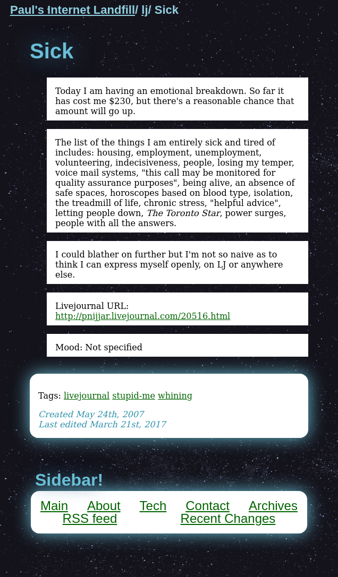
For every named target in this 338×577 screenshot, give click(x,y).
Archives (273, 505)
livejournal (86, 396)
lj (144, 9)
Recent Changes (228, 518)
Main (54, 505)
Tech (153, 505)
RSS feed (90, 518)
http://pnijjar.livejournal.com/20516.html (142, 316)
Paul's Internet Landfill (72, 9)
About (104, 505)
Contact (207, 505)
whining (175, 396)
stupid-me (133, 396)
